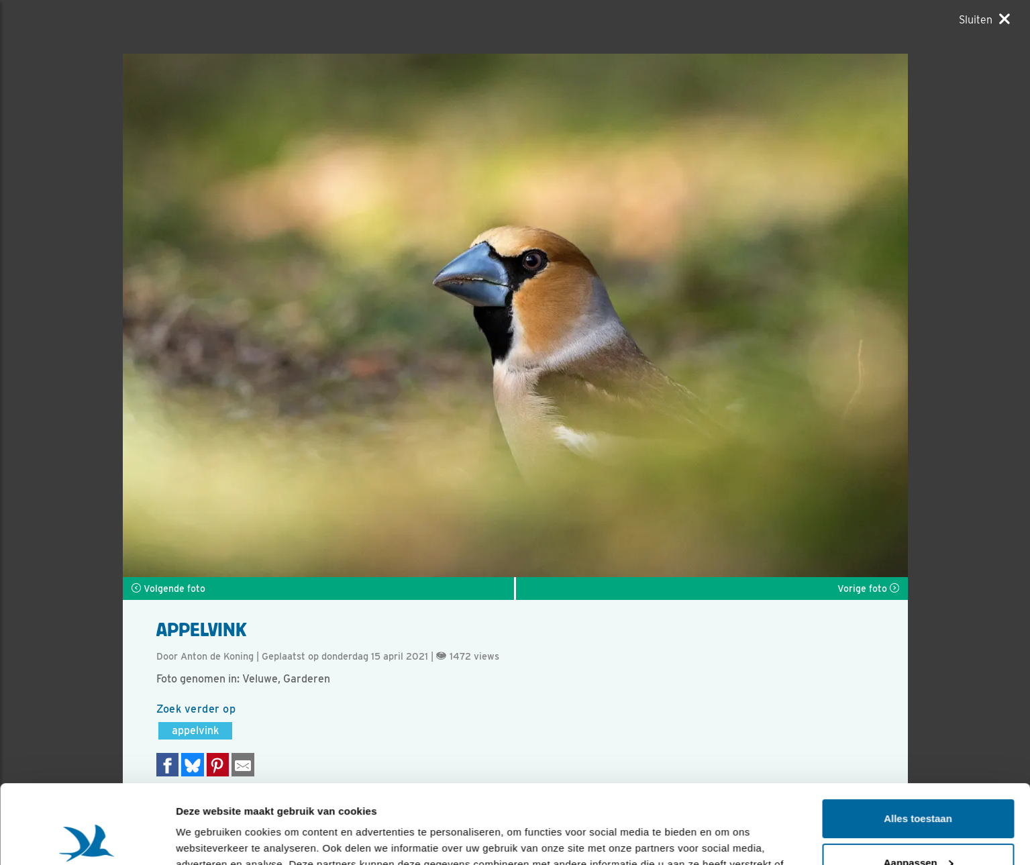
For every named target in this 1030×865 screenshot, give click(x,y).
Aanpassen (919, 783)
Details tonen (208, 838)
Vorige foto (868, 588)
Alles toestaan (918, 740)
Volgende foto (168, 588)
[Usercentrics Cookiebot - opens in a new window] (87, 839)
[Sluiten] (984, 19)
